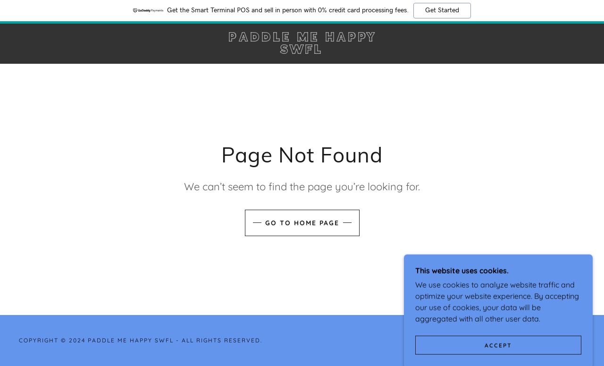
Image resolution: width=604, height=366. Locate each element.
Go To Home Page (302, 223)
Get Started (442, 10)
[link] (302, 51)
